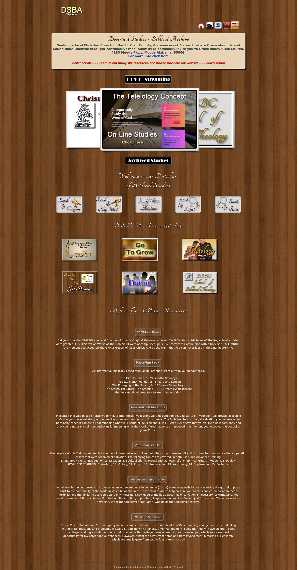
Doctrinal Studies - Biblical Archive (144, 567)
